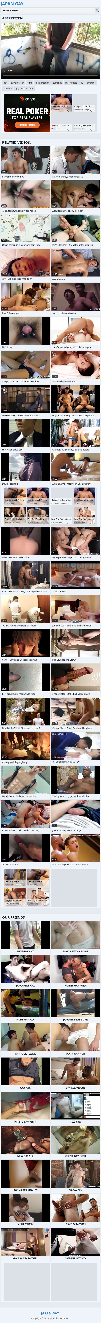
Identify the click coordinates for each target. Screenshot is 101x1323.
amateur (91, 82)
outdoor (8, 88)
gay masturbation (25, 88)
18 (82, 82)
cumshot (57, 82)
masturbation (42, 82)
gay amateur (17, 82)
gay (5, 82)
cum (29, 82)
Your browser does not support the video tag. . (50, 51)
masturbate (71, 82)
